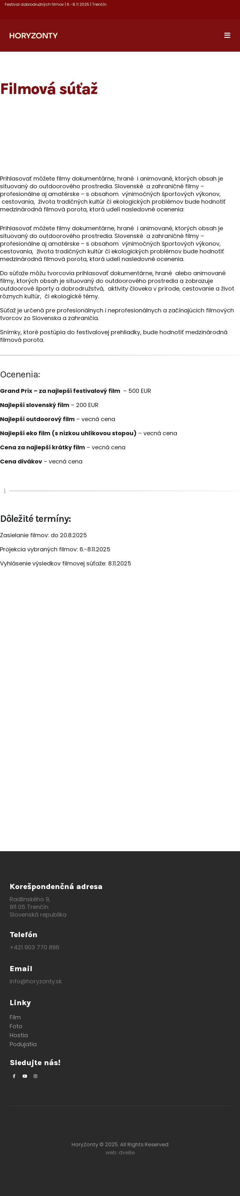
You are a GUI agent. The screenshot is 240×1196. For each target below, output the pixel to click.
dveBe (127, 1152)
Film (15, 1017)
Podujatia (23, 1044)
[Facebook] (14, 1076)
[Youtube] (24, 1076)
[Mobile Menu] (225, 35)
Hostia (19, 1035)
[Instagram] (35, 1076)
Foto (16, 1026)
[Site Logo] (34, 36)
